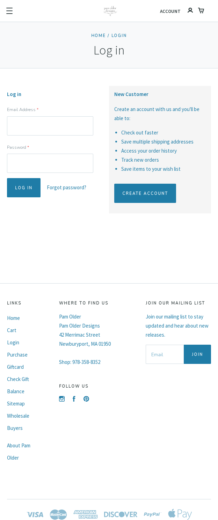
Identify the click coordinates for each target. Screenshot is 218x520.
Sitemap (16, 403)
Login (119, 35)
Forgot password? (66, 187)
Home (98, 35)
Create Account (145, 193)
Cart (11, 330)
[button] (9, 10)
